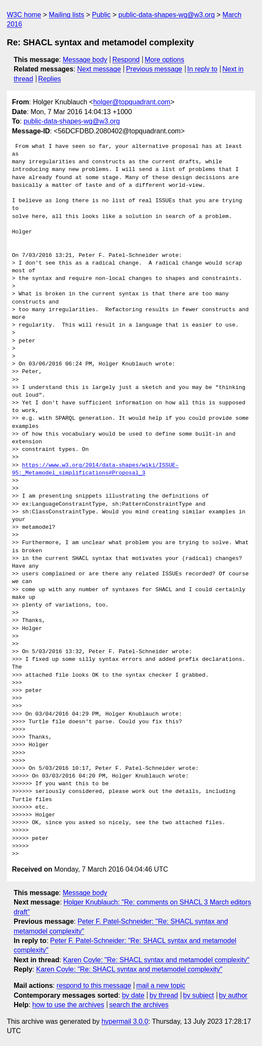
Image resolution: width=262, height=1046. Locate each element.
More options (165, 59)
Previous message (154, 69)
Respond (126, 59)
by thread (164, 995)
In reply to (202, 69)
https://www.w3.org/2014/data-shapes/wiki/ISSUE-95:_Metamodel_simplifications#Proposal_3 (95, 469)
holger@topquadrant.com (132, 102)
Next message (99, 69)
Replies (49, 79)
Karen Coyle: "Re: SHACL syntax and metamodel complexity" (156, 959)
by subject (198, 995)
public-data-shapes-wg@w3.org (166, 14)
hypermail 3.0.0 (124, 1021)
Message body (85, 59)
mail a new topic (160, 985)
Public (101, 14)
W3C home (24, 14)
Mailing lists (66, 14)
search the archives (139, 1004)
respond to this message (93, 985)
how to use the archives (68, 1004)
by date (133, 995)
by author (233, 995)
